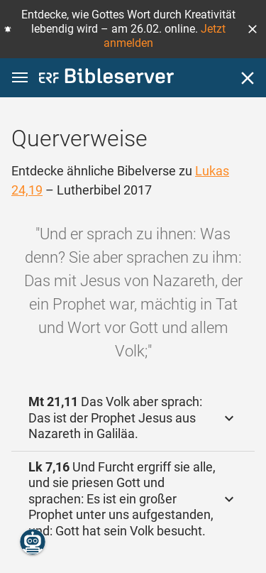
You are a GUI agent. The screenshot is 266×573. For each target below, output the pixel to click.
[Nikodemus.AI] (32, 542)
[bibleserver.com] (106, 78)
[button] (252, 29)
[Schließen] (247, 78)
